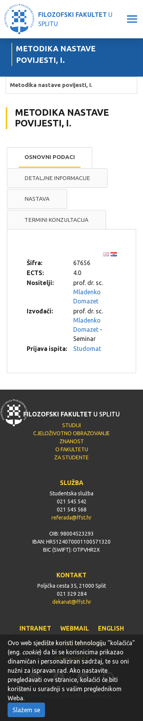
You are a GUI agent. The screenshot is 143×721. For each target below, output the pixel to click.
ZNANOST (71, 441)
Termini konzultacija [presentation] (56, 219)
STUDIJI (71, 425)
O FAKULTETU (71, 449)
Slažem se (26, 709)
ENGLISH (111, 628)
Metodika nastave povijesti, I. (51, 85)
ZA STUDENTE (71, 457)
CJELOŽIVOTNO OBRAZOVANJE (71, 433)
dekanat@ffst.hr (71, 602)
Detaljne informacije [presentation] (57, 178)
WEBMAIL (74, 628)
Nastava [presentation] (37, 198)
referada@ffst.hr (71, 518)
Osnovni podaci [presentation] (49, 157)
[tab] (49, 157)
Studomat (87, 348)
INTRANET (35, 628)
